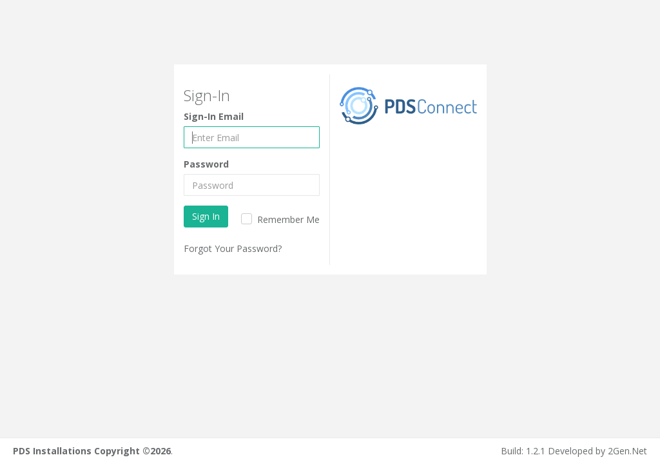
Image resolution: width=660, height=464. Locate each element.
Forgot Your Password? (233, 248)
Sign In (206, 216)
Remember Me (287, 219)
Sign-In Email (214, 116)
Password (206, 164)
